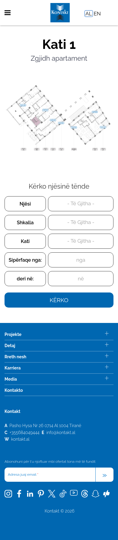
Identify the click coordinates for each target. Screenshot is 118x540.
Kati (25, 241)
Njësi (25, 204)
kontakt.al (20, 439)
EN (97, 14)
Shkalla (25, 222)
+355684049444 (25, 432)
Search (108, 13)
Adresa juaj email (23, 474)
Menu (8, 12)
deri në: (25, 279)
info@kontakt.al (60, 432)
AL (88, 14)
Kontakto (14, 390)
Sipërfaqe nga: (25, 260)
